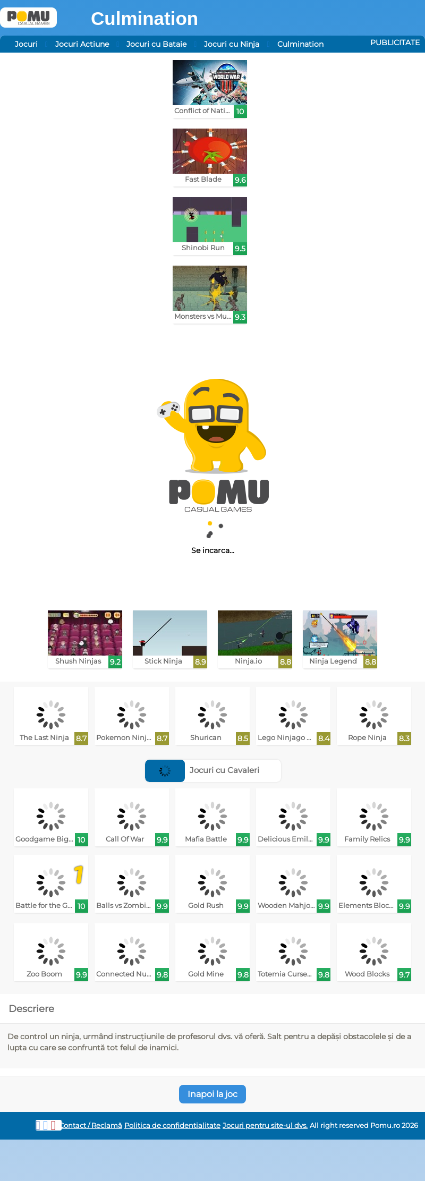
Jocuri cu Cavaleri (202, 770)
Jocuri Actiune (82, 44)
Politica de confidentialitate (172, 1125)
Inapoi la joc (212, 1094)
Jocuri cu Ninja (231, 44)
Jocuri (26, 44)
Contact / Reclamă (90, 1125)
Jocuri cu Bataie (156, 44)
